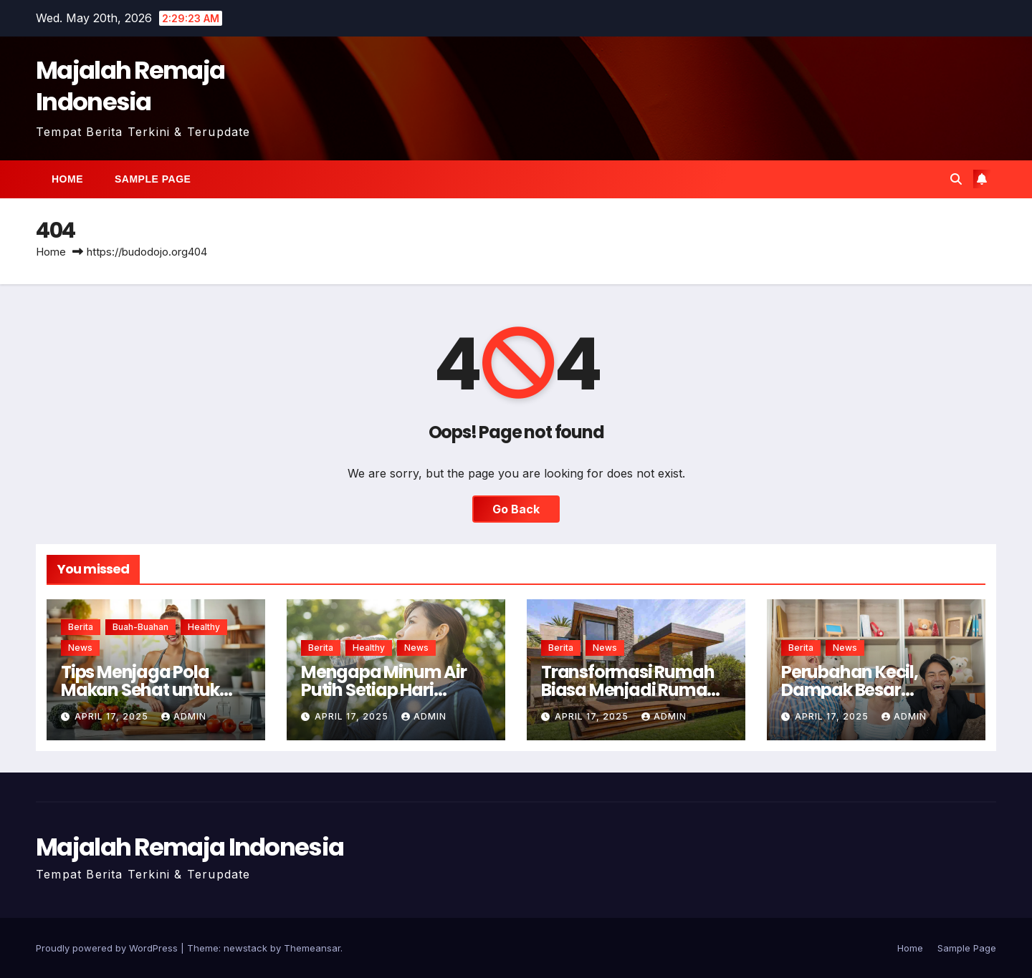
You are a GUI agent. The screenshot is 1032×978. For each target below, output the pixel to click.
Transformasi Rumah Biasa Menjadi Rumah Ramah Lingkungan (629, 690)
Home (67, 179)
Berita (80, 626)
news (80, 647)
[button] (956, 179)
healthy (204, 626)
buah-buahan (140, 626)
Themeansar (312, 948)
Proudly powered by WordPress (108, 948)
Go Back (516, 509)
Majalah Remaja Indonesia (130, 86)
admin (183, 716)
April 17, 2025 (113, 716)
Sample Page (153, 179)
